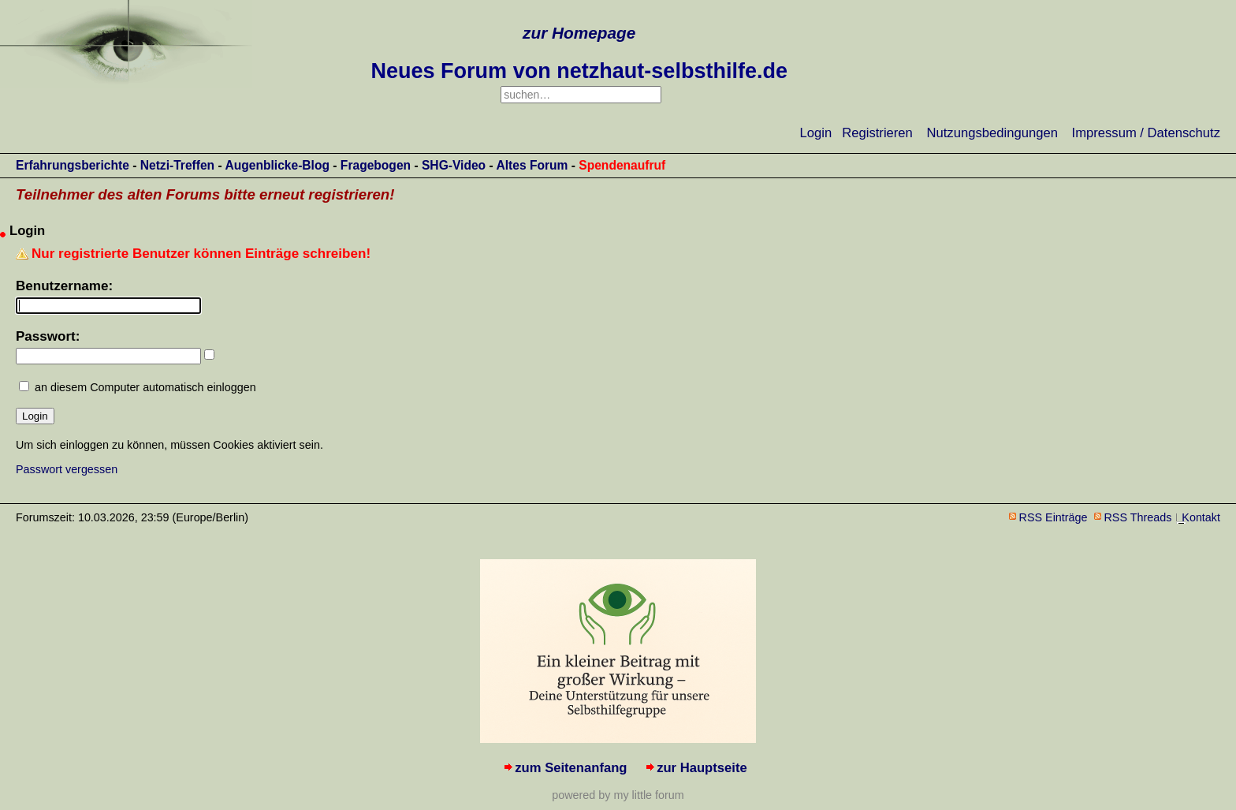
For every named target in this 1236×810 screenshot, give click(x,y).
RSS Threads (1138, 517)
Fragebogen (376, 165)
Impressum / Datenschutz (1146, 132)
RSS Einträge (1053, 517)
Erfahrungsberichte (72, 165)
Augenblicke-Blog (277, 165)
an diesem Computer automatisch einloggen (145, 387)
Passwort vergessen (66, 469)
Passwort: (48, 336)
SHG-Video (454, 165)
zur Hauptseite (702, 767)
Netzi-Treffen (177, 165)
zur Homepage (579, 33)
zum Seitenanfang (571, 767)
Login (816, 132)
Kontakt (1201, 517)
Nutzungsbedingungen (992, 132)
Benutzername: (64, 285)
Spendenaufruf (622, 165)
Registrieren (877, 132)
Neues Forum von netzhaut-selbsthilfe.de (578, 71)
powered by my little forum (617, 795)
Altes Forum (532, 165)
